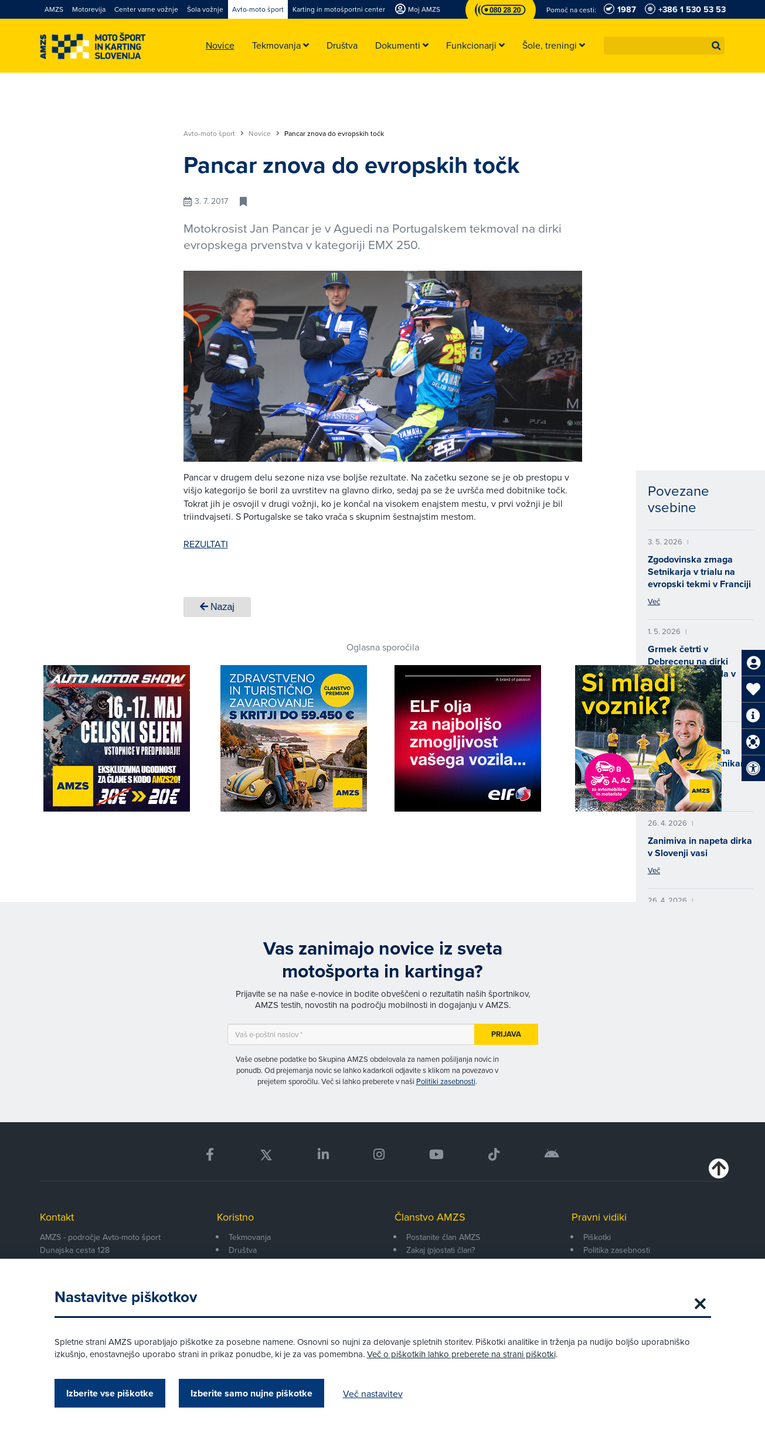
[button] (716, 46)
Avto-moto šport (213, 134)
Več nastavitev (373, 1393)
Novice (264, 134)
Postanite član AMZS (443, 1237)
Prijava (506, 1034)
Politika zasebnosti (616, 1250)
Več (654, 601)
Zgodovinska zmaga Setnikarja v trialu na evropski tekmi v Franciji (699, 572)
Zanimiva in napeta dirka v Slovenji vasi (700, 847)
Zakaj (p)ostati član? (440, 1250)
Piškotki (597, 1237)
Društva (243, 1250)
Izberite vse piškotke (110, 1393)
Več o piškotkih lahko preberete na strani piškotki (461, 1354)
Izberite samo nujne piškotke (251, 1393)
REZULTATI (205, 543)
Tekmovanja (250, 1237)
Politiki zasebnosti (445, 1081)
